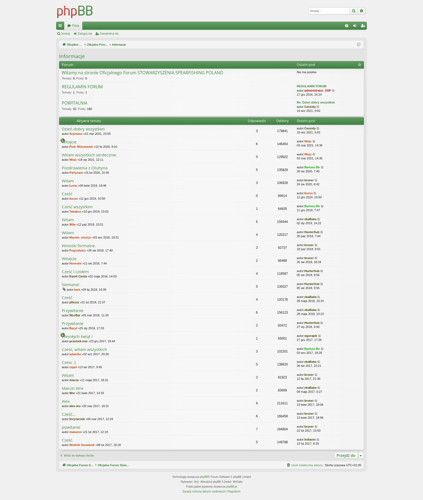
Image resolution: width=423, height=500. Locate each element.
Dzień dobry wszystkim (83, 129)
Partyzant (76, 172)
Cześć (67, 193)
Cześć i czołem (75, 271)
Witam (68, 180)
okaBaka (310, 219)
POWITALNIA (74, 103)
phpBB (204, 476)
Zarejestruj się (109, 33)
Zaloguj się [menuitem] (356, 27)
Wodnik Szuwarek (81, 445)
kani (77, 289)
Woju (308, 141)
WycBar (74, 315)
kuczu (73, 198)
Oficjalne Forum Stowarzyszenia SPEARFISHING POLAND (110, 26)
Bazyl (73, 328)
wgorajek (310, 335)
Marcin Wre (72, 388)
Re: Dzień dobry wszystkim (316, 102)
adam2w (75, 354)
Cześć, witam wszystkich (84, 349)
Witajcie (69, 142)
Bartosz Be (312, 167)
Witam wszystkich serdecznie (89, 154)
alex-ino (75, 406)
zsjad (73, 367)
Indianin (310, 439)
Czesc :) (69, 362)
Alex (66, 401)
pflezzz (74, 302)
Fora (167, 26)
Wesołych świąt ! (77, 336)
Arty (196, 481)
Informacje (72, 56)
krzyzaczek (77, 419)
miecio (74, 380)
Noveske (75, 263)
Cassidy (310, 106)
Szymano (75, 133)
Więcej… (61, 27)
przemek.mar (78, 341)
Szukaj (65, 33)
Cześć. (67, 440)
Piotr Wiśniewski (81, 146)
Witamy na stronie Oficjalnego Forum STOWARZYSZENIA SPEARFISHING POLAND (142, 73)
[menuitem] (347, 26)
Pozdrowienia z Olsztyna (84, 167)
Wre (72, 393)
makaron (75, 432)
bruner (309, 180)
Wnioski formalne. (79, 245)
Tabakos (75, 211)
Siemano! (70, 284)
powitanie (71, 427)
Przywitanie (72, 310)
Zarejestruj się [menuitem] (364, 27)
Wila (72, 224)
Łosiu (73, 185)
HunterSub (311, 232)
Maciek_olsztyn (80, 237)
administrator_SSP (317, 90)
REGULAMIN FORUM (82, 87)
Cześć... (69, 414)
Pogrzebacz (77, 250)
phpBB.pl (231, 486)
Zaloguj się (85, 33)
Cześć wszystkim (77, 206)
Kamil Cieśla (78, 276)
